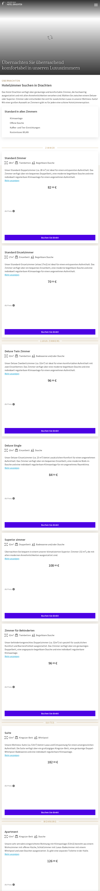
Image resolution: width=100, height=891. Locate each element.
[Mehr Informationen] (13, 211)
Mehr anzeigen (12, 180)
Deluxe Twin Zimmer (17, 351)
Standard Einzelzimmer (19, 252)
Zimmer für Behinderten (20, 630)
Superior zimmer (15, 539)
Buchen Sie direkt (50, 237)
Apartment (11, 831)
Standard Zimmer (15, 158)
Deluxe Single (13, 445)
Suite (8, 733)
